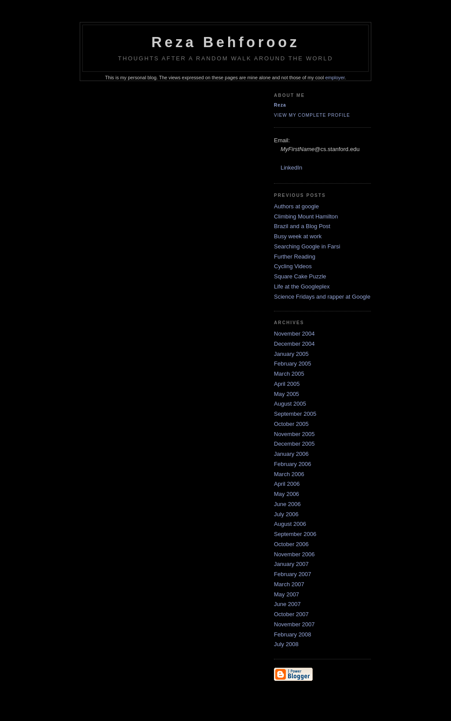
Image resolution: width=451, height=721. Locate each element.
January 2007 (291, 564)
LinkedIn (291, 167)
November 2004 (294, 333)
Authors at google (296, 206)
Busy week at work (298, 236)
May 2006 (286, 494)
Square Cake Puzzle (300, 276)
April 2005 (287, 384)
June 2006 (287, 504)
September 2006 (295, 534)
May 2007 (286, 594)
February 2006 (292, 464)
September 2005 (295, 413)
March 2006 (289, 474)
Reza (280, 105)
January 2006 (291, 454)
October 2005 (291, 424)
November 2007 (294, 624)
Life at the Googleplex (301, 286)
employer (335, 77)
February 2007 (292, 574)
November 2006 (294, 554)
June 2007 (287, 604)
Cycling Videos (293, 266)
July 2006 (286, 514)
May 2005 (286, 394)
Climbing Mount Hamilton (306, 216)
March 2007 (289, 584)
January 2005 (291, 354)
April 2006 (287, 484)
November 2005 (294, 434)
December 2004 (294, 343)
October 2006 (291, 544)
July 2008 (286, 644)
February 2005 (292, 363)
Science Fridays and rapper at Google (322, 296)
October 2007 (291, 614)
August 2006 (290, 524)
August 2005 (290, 403)
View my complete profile (312, 115)
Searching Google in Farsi (307, 246)
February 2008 (292, 634)
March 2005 (289, 373)
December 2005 (294, 443)
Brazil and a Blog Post (302, 226)
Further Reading (294, 256)
